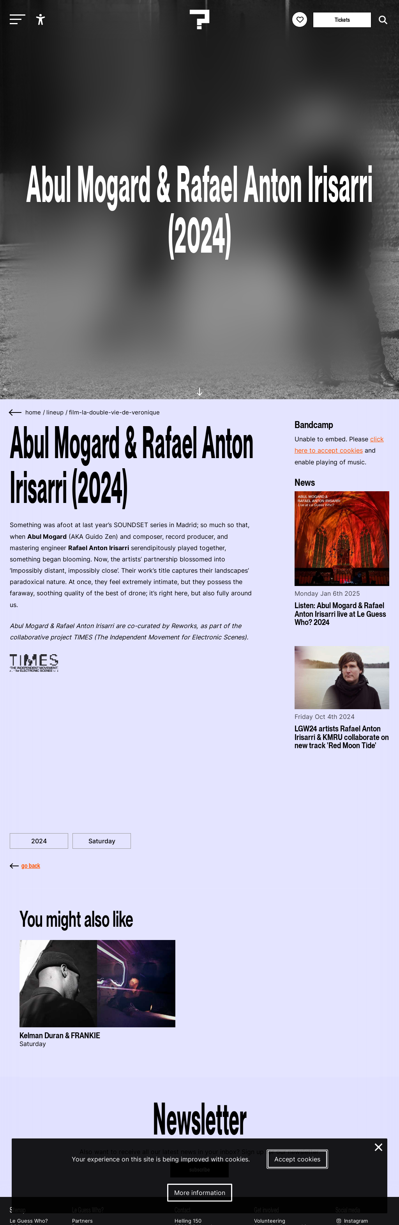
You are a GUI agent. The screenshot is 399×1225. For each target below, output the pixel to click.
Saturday (101, 841)
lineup (55, 412)
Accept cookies (297, 1159)
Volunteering (269, 1221)
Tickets (342, 19)
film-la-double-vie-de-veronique (114, 412)
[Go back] (15, 413)
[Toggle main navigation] (15, 20)
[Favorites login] (299, 19)
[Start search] (381, 20)
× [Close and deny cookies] (379, 1146)
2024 (39, 841)
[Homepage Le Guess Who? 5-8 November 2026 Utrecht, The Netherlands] (199, 19)
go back (25, 865)
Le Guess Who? (29, 1221)
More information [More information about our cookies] (199, 1193)
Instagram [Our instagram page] (351, 1221)
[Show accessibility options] (41, 19)
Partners (82, 1221)
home (33, 412)
